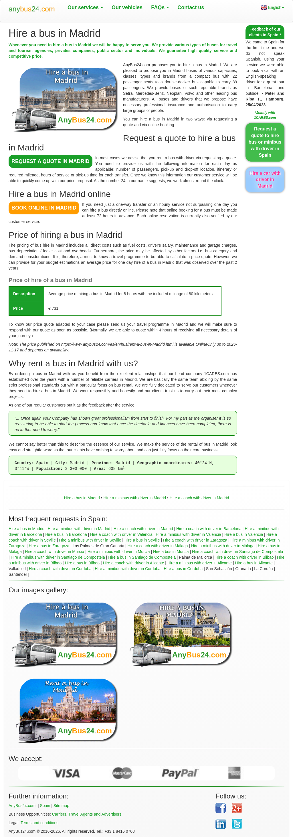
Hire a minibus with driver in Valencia (188, 534)
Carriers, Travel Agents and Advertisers (87, 814)
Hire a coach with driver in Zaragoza (195, 540)
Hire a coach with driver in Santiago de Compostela (237, 551)
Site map (61, 805)
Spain (45, 805)
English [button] (272, 7)
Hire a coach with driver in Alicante (133, 563)
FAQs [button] (160, 7)
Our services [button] (85, 7)
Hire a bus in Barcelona (66, 534)
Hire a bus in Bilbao (82, 563)
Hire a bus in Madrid (82, 498)
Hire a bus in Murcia (171, 551)
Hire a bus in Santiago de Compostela (142, 557)
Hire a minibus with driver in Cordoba (128, 568)
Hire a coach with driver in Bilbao (244, 557)
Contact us (190, 7)
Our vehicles (127, 7)
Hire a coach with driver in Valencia (121, 534)
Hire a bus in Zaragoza (49, 546)
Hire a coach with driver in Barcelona (208, 528)
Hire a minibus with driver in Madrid (134, 498)
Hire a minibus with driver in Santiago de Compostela (58, 557)
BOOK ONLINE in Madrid (43, 208)
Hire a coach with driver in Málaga (158, 546)
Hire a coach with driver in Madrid (199, 498)
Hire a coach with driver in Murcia (54, 551)
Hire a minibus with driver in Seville (90, 540)
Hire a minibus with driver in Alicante (199, 563)
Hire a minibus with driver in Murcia (119, 551)
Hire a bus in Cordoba (183, 568)
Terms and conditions (39, 822)
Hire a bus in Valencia (243, 534)
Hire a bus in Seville (142, 540)
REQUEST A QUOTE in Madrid (50, 161)
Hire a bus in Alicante (254, 563)
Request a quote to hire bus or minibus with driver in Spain (265, 141)
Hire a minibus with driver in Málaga (223, 546)
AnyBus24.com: (23, 805)
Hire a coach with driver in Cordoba (60, 568)
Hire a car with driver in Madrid (264, 180)
